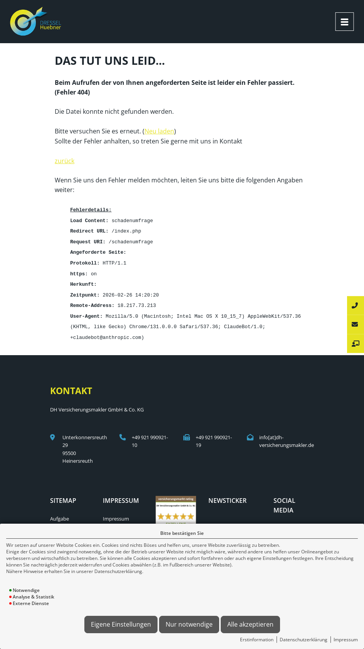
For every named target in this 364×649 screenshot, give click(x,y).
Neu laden (159, 130)
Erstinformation (256, 639)
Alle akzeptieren (250, 624)
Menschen (62, 521)
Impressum (346, 639)
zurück (64, 160)
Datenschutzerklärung (303, 639)
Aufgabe (59, 512)
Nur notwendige (189, 624)
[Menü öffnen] (344, 21)
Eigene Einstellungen (121, 624)
